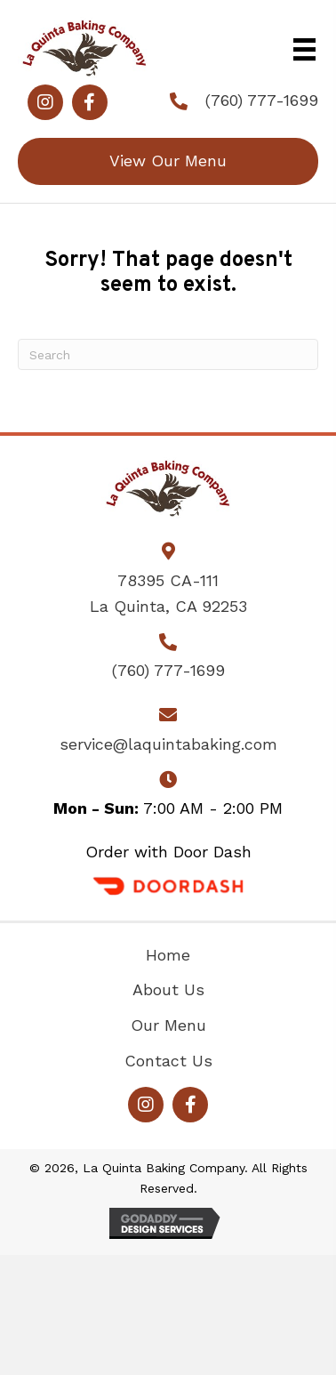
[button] (45, 102)
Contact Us (168, 1060)
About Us (168, 989)
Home (168, 954)
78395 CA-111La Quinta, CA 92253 (168, 593)
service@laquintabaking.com (168, 744)
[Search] (168, 354)
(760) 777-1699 (261, 100)
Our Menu (168, 1025)
